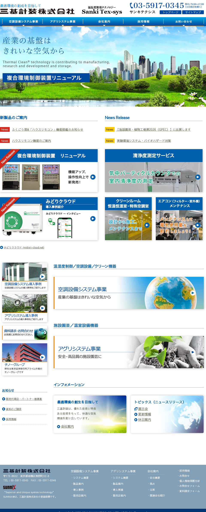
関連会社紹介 (157, 495)
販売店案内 (79, 495)
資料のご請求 (13, 409)
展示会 (143, 408)
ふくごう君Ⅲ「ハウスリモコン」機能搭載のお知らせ (47, 129)
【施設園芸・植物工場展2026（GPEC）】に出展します (153, 129)
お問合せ (184, 475)
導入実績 (118, 489)
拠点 (152, 483)
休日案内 (144, 419)
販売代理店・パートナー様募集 (24, 399)
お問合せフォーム (189, 486)
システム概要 (81, 477)
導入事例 (78, 489)
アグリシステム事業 (123, 471)
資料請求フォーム (189, 491)
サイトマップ (193, 12)
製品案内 (78, 483)
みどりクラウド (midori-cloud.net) (24, 247)
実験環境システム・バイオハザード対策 (144, 141)
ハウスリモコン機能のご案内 (31, 141)
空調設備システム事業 (85, 471)
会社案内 (67, 426)
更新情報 (144, 414)
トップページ (170, 12)
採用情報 (11, 419)
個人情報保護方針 (189, 481)
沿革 (152, 489)
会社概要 (155, 477)
